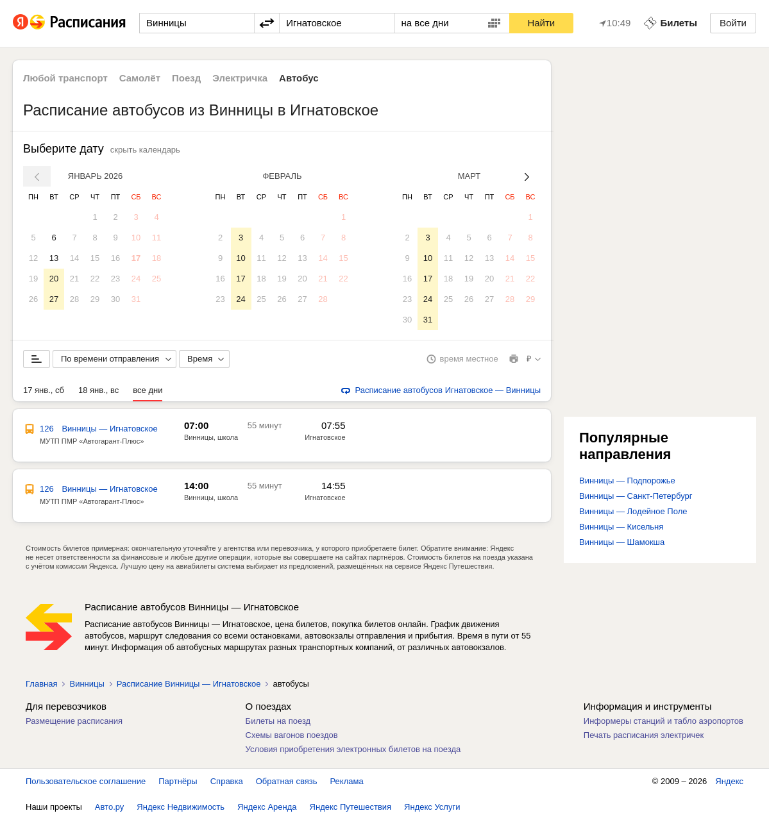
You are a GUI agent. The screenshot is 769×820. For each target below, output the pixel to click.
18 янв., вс (98, 390)
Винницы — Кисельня (621, 526)
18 (156, 258)
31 (135, 299)
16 (115, 258)
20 (53, 278)
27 (53, 299)
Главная (41, 684)
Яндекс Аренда (266, 807)
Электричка (239, 77)
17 (135, 258)
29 (94, 299)
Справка (226, 781)
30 (115, 299)
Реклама (347, 781)
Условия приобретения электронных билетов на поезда (353, 749)
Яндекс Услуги (432, 807)
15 (94, 258)
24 (135, 278)
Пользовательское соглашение (86, 781)
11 (156, 237)
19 (33, 278)
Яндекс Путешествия (351, 807)
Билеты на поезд (278, 721)
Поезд (186, 77)
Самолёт (139, 77)
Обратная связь (286, 781)
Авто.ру (109, 807)
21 (74, 278)
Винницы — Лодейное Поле (633, 511)
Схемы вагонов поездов (292, 735)
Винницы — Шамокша (621, 542)
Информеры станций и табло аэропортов (663, 721)
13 (53, 258)
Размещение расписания (74, 721)
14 (74, 258)
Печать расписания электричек (644, 735)
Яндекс (729, 781)
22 (94, 278)
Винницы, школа (211, 437)
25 (156, 278)
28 (74, 299)
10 (135, 237)
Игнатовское (325, 437)
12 (33, 258)
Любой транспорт (65, 77)
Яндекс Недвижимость (180, 807)
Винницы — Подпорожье (627, 480)
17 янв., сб (43, 390)
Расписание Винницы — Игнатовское (189, 684)
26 (33, 299)
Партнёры (177, 781)
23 (115, 278)
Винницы (86, 684)
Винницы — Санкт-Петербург (636, 496)
